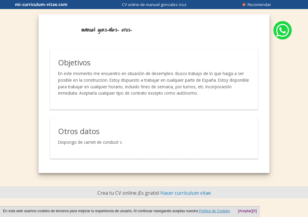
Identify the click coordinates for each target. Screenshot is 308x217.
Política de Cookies (214, 211)
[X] (254, 211)
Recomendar (256, 4)
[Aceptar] (245, 211)
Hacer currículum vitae (185, 193)
